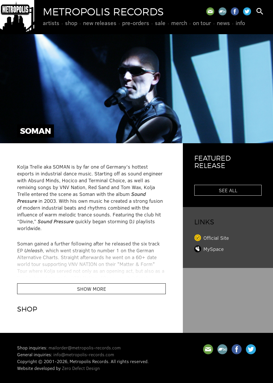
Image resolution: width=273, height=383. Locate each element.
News (223, 22)
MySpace (213, 248)
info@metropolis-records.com (83, 354)
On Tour (202, 22)
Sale (160, 22)
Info (240, 22)
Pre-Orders (135, 22)
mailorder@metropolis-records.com (84, 348)
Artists (51, 22)
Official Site (216, 237)
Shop (71, 22)
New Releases (99, 22)
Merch (179, 22)
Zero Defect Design (81, 368)
